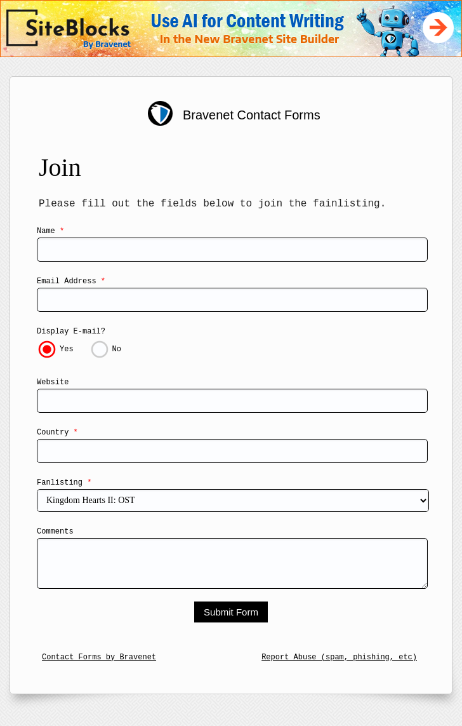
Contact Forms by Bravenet (99, 657)
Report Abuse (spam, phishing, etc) (339, 657)
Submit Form (231, 612)
